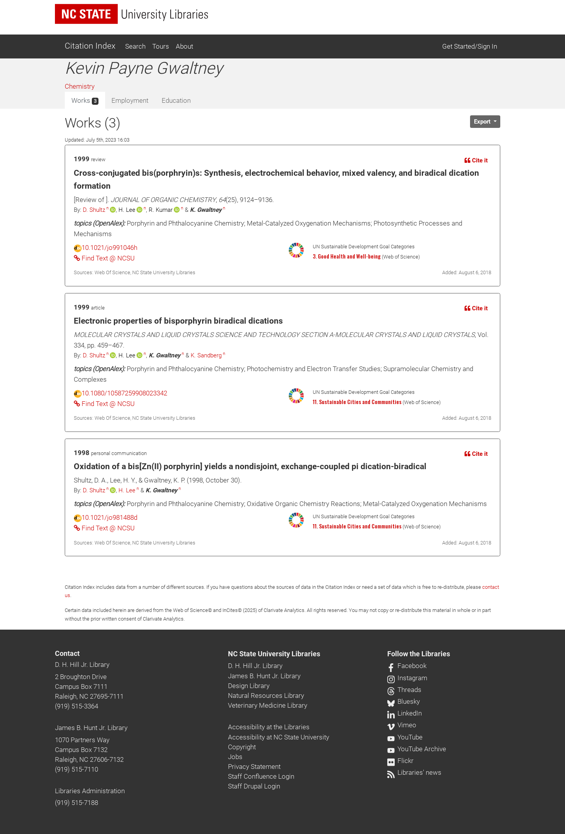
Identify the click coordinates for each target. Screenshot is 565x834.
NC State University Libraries (274, 654)
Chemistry (80, 86)
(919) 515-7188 (76, 803)
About (184, 46)
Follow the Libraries (418, 654)
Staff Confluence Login (261, 776)
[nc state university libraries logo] (131, 14)
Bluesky (403, 701)
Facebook (406, 666)
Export (483, 121)
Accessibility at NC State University (278, 737)
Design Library (249, 686)
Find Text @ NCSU (104, 258)
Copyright (242, 747)
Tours (160, 46)
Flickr (400, 761)
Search (135, 46)
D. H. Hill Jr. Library (82, 664)
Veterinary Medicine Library (267, 705)
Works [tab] (84, 101)
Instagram (407, 678)
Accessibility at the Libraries (269, 727)
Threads (404, 690)
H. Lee (126, 490)
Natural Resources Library (266, 695)
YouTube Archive (416, 749)
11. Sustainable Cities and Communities (357, 402)
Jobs (235, 757)
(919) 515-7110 (76, 769)
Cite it (476, 160)
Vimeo (401, 725)
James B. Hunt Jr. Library (91, 728)
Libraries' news (414, 772)
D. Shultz (94, 209)
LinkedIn (404, 713)
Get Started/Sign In (469, 46)
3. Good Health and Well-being (347, 256)
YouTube (405, 737)
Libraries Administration (90, 791)
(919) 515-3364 (76, 706)
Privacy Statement (254, 766)
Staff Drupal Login (254, 786)
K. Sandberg (206, 355)
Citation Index (90, 46)
